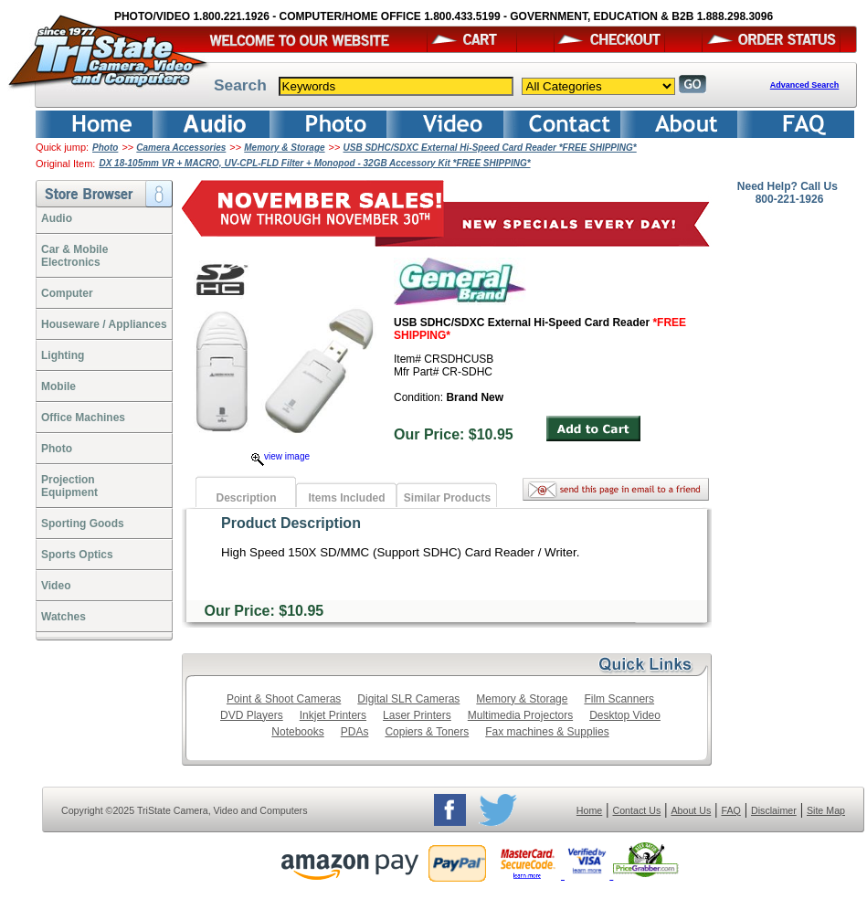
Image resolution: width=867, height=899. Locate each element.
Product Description (291, 523)
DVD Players (251, 715)
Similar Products (447, 498)
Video (55, 585)
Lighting (62, 355)
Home (589, 810)
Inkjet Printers (333, 715)
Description (246, 498)
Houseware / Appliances (104, 324)
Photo (105, 148)
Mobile (58, 386)
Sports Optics (77, 554)
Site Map (826, 810)
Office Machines (83, 417)
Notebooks (297, 731)
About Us (691, 810)
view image (280, 456)
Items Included (346, 498)
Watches (63, 616)
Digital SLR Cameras (408, 699)
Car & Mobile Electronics (74, 256)
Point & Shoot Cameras (284, 699)
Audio (56, 218)
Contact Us (637, 810)
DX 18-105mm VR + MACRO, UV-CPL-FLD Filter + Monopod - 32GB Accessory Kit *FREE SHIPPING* (314, 163)
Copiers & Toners (427, 731)
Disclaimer (774, 810)
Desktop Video (625, 715)
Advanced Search (805, 85)
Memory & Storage (284, 148)
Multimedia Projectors (520, 715)
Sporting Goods (82, 523)
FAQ (730, 810)
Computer (67, 293)
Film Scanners (619, 699)
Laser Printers (417, 715)
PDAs (355, 731)
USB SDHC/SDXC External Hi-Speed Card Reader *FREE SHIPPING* (490, 148)
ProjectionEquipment (69, 486)
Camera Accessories (181, 148)
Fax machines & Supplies (546, 731)
